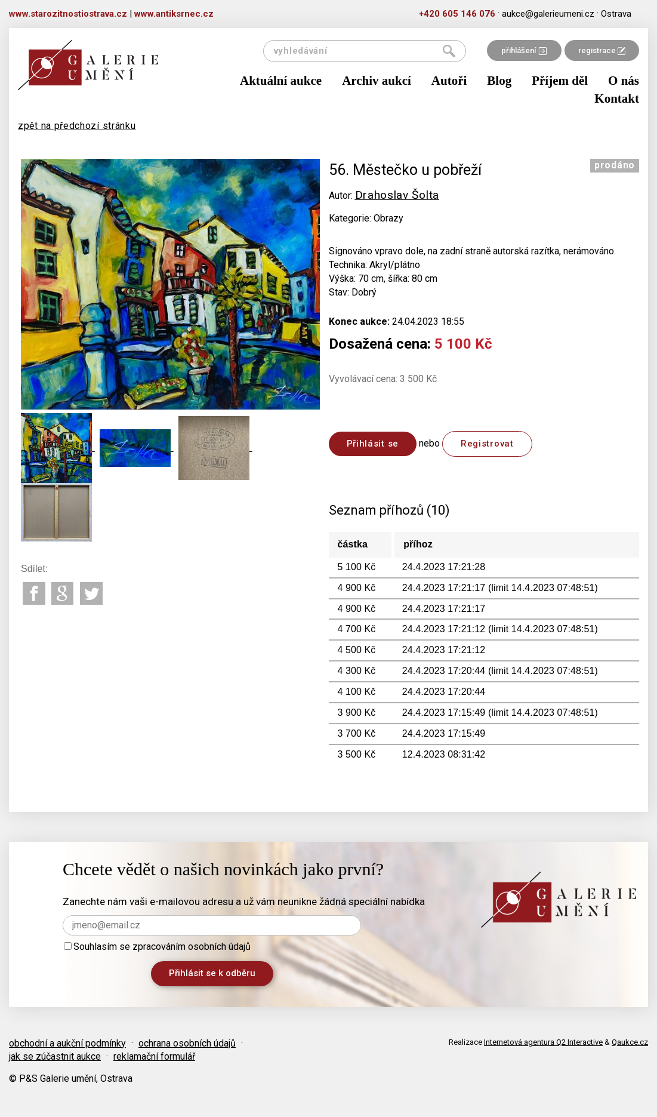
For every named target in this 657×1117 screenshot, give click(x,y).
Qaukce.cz (630, 1042)
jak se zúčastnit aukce (55, 1056)
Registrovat (487, 443)
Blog (499, 80)
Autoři (449, 80)
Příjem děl (560, 80)
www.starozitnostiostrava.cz (68, 13)
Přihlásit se (373, 443)
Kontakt (616, 98)
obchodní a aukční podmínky (67, 1043)
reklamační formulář (154, 1056)
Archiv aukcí (376, 80)
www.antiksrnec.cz (174, 13)
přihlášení (524, 50)
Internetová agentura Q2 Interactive (543, 1042)
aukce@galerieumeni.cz (548, 13)
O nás (623, 80)
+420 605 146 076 (457, 13)
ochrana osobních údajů (187, 1043)
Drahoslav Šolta (397, 195)
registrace (601, 50)
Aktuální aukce (281, 80)
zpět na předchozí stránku (77, 125)
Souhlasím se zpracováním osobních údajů (157, 946)
